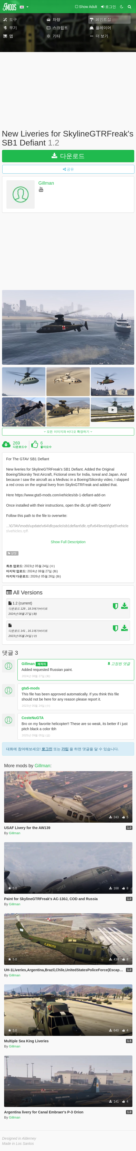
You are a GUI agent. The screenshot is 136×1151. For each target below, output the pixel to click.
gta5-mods (31, 688)
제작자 (41, 664)
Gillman (46, 183)
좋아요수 (46, 446)
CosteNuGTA (33, 718)
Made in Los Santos (18, 1143)
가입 (65, 749)
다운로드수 (20, 446)
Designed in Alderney (19, 1138)
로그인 (47, 749)
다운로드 (68, 155)
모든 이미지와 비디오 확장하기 (68, 431)
